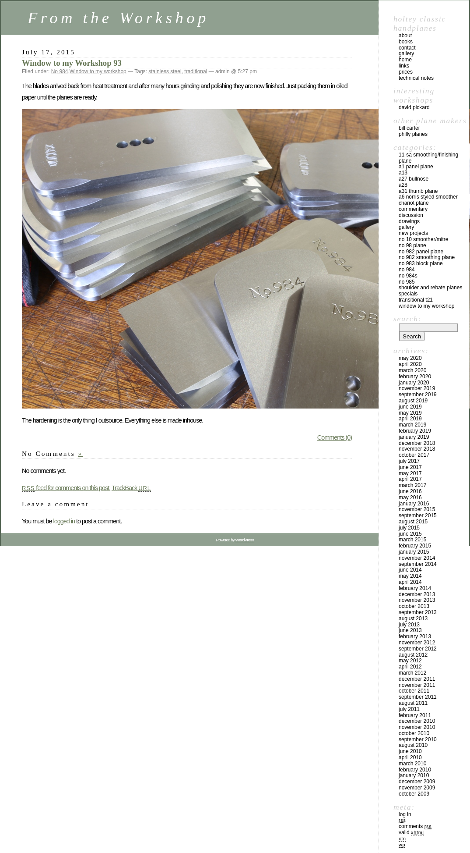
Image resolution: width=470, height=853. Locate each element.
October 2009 (414, 794)
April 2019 (410, 419)
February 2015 (415, 546)
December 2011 (417, 679)
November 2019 (417, 388)
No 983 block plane (421, 263)
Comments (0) (334, 437)
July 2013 (409, 625)
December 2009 (417, 781)
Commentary (413, 209)
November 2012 (417, 643)
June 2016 (410, 491)
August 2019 (413, 401)
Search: (407, 318)
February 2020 (415, 376)
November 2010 (417, 727)
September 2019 (418, 394)
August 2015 (413, 522)
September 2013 (418, 612)
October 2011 (414, 691)
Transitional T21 (416, 300)
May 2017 (410, 473)
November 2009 (417, 788)
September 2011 (418, 697)
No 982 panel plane (421, 252)
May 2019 (410, 413)
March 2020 (412, 370)
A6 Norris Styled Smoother (428, 197)
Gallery (406, 227)
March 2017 (412, 485)
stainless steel (164, 71)
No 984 (59, 71)
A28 (403, 185)
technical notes (416, 78)
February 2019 (415, 431)
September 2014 (418, 564)
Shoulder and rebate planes (430, 287)
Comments (415, 826)
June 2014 (410, 570)
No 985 (407, 282)
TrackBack (131, 487)
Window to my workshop (98, 71)
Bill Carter (409, 128)
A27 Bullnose (413, 179)
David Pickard (414, 107)
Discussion (411, 215)
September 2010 (418, 739)
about (405, 35)
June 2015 (410, 534)
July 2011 (409, 709)
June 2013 (410, 630)
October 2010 (414, 733)
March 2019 (412, 425)
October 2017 (414, 455)
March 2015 (412, 540)
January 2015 (414, 552)
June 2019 (410, 407)
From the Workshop (118, 18)
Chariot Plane (414, 203)
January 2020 (414, 383)
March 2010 (412, 764)
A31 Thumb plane (418, 191)
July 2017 (409, 461)
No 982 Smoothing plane (427, 257)
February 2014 (415, 588)
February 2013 (415, 636)
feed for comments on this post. (66, 487)
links (404, 66)
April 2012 (410, 667)
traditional (195, 71)
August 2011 (413, 703)
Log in (405, 814)
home (405, 60)
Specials (408, 294)
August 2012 (413, 655)
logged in (63, 521)
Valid (411, 832)
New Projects (413, 233)
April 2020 (410, 364)
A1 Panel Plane (416, 166)
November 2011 (417, 685)
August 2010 (413, 745)
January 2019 (414, 437)
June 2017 (410, 467)
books (406, 42)
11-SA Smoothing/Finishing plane (428, 158)
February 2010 (415, 770)
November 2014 (417, 558)
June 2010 (410, 751)
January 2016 (414, 504)
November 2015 (417, 509)
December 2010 (417, 721)
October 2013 (414, 606)
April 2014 (410, 582)
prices (406, 72)
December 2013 (417, 594)
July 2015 (409, 528)
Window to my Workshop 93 (72, 63)
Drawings (409, 221)
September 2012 (418, 649)
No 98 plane (412, 245)
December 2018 (417, 443)
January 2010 (414, 775)
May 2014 (410, 576)
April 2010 (410, 757)
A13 (403, 173)
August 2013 (413, 618)
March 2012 (412, 673)
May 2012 (410, 661)
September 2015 (418, 515)
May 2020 (410, 358)
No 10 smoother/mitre (423, 239)
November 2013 (417, 600)
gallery (406, 53)
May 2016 (410, 497)
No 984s (408, 276)
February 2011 (415, 715)
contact (407, 48)
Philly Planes (413, 134)
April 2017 (410, 479)
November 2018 (417, 449)
